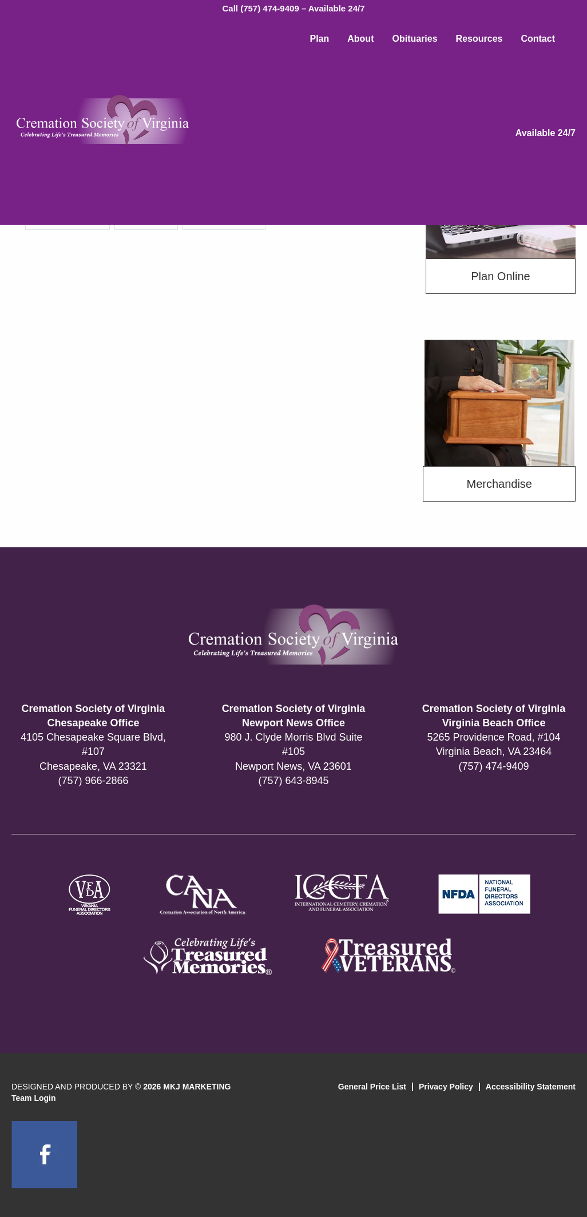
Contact (538, 38)
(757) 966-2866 (93, 780)
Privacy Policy (446, 1086)
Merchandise (499, 484)
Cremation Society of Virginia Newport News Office (294, 716)
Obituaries (414, 38)
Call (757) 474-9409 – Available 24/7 (293, 8)
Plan (319, 38)
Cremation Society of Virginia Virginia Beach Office (494, 716)
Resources (479, 38)
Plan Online (500, 276)
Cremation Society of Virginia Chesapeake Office (93, 716)
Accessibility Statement (531, 1086)
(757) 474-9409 (493, 766)
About (360, 38)
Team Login (33, 1098)
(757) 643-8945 (293, 780)
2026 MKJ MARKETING (187, 1086)
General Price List (372, 1086)
